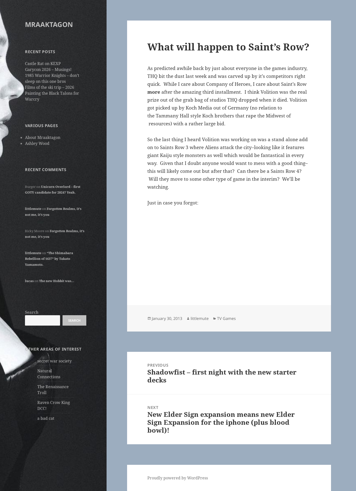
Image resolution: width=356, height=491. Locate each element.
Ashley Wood (37, 143)
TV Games (226, 318)
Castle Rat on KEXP (43, 63)
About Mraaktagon (42, 137)
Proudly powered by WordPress (177, 478)
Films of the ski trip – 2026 (49, 87)
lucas (29, 281)
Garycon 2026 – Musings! (48, 69)
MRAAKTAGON (49, 24)
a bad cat (45, 418)
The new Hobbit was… (56, 281)
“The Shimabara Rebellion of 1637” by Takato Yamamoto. (49, 259)
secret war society (54, 361)
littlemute (33, 208)
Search (32, 312)
